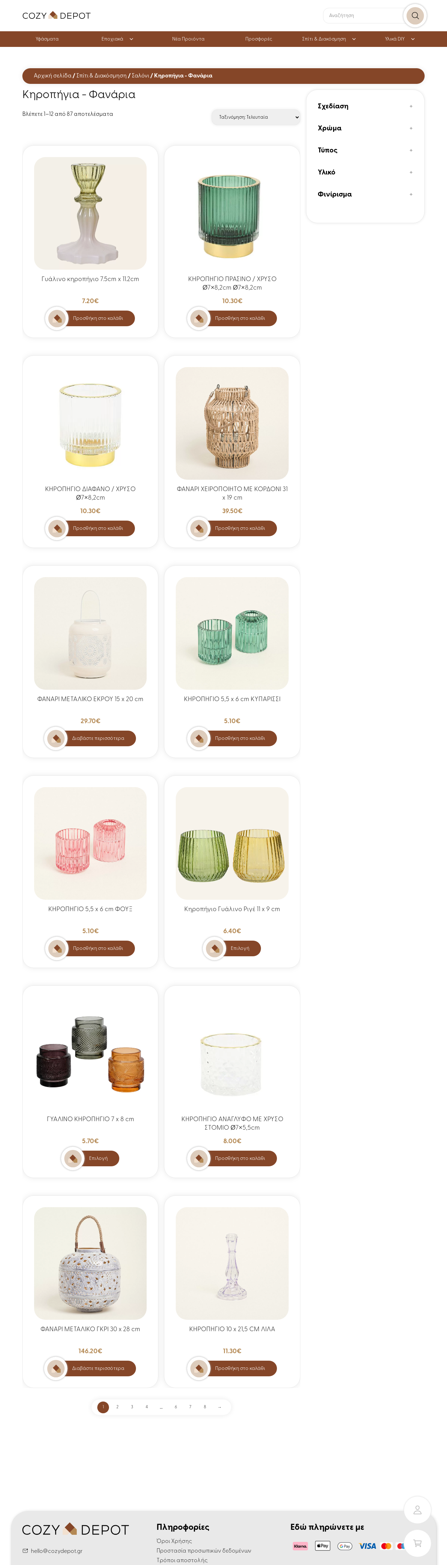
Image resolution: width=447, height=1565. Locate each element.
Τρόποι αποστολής (182, 1561)
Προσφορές (258, 39)
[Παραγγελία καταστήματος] (256, 117)
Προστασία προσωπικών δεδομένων (204, 1551)
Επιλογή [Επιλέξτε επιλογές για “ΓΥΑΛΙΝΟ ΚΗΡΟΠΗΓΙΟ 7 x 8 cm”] (98, 1158)
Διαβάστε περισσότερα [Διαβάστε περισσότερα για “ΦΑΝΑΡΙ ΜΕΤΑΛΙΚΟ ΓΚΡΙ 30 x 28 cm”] (98, 1368)
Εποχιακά (118, 39)
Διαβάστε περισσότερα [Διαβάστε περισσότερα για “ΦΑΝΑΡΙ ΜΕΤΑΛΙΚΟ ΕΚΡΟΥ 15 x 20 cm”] (98, 738)
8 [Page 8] (205, 1407)
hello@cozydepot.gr (57, 1551)
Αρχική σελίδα (52, 76)
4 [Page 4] (147, 1407)
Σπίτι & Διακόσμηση (329, 39)
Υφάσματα (47, 39)
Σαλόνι (140, 76)
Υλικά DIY (400, 39)
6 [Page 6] (176, 1407)
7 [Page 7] (190, 1407)
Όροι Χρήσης (174, 1541)
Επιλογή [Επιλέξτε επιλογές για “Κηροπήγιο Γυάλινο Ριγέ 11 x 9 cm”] (240, 948)
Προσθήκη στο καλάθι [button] (98, 318)
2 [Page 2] (117, 1407)
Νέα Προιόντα (188, 39)
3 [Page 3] (132, 1407)
